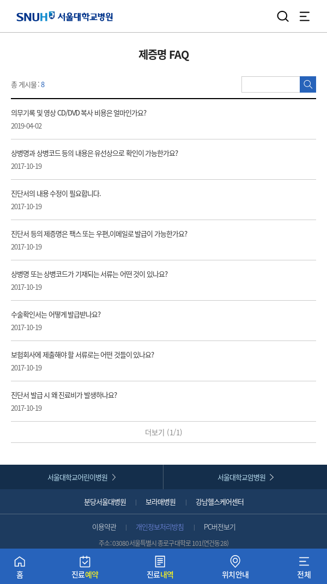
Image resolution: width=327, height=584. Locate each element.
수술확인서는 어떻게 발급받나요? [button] (136, 320)
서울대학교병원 (64, 16)
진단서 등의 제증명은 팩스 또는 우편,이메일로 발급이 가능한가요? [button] (136, 240)
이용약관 (104, 526)
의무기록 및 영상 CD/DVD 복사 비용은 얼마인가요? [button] (136, 119)
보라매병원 (160, 501)
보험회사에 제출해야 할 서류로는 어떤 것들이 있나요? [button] (136, 361)
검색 (283, 16)
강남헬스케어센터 (220, 501)
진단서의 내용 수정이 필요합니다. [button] (136, 199)
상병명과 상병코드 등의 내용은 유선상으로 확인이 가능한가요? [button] (136, 159)
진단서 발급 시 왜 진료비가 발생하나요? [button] (136, 401)
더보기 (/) (164, 432)
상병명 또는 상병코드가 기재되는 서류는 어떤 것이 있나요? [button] (136, 280)
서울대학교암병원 (241, 477)
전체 (304, 569)
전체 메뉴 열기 (305, 16)
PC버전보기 (219, 526)
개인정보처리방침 (160, 526)
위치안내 (235, 569)
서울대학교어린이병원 (77, 477)
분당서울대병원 (105, 501)
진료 (85, 569)
